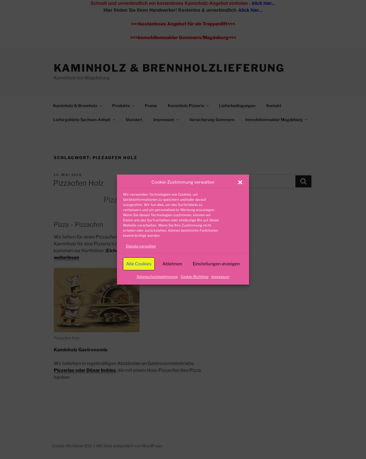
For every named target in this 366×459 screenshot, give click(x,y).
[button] (240, 182)
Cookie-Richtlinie (194, 276)
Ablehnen (172, 263)
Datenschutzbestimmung (157, 276)
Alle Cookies (139, 263)
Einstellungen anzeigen (216, 263)
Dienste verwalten (141, 246)
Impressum (220, 276)
